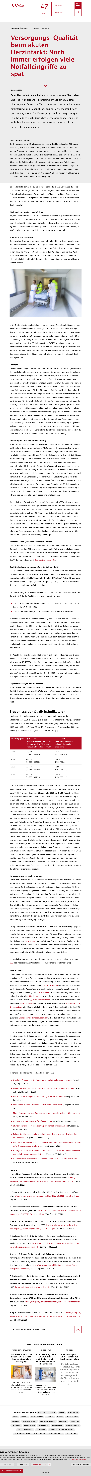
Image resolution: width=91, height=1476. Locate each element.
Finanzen (15, 1421)
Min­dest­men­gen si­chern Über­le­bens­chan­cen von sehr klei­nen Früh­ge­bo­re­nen (46, 1113)
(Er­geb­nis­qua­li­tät (26, 1003)
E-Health (50, 1417)
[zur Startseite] (23, 5)
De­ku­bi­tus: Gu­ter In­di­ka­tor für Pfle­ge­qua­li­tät (32, 1121)
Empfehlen (27, 1329)
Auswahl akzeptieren (81, 1464)
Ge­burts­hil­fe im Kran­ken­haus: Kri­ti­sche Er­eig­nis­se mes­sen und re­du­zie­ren (45, 1159)
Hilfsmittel (16, 1425)
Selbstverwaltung (56, 1434)
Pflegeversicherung (25, 1429)
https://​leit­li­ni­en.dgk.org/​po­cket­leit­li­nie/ (33, 1287)
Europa (60, 1417)
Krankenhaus (57, 1425)
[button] (44, 9)
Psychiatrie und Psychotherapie (61, 1429)
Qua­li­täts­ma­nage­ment (40, 1000)
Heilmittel (75, 1421)
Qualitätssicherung (22, 1434)
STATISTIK (23, 1465)
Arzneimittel (73, 1412)
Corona (24, 1417)
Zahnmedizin (71, 1434)
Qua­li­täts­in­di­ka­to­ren (43, 560)
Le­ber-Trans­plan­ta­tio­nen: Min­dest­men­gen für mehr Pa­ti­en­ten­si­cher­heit (44, 1088)
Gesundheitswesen (29, 1421)
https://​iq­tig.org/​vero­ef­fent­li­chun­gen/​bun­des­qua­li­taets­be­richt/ (52, 1302)
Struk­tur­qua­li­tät (44, 992)
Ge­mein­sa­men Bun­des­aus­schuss (33, 1018)
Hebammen (63, 1421)
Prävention (41, 1429)
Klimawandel (43, 1425)
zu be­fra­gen (30, 941)
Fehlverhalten (72, 1417)
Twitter (17, 1329)
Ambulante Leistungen (46, 1412)
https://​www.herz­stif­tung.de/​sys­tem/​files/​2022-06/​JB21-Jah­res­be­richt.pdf (47, 1196)
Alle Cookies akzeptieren (11, 1471)
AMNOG (61, 1412)
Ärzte (15, 1417)
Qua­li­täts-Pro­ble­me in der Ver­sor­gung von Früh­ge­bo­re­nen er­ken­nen (42, 1080)
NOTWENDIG (8, 1465)
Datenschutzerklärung (78, 1460)
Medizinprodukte (72, 1425)
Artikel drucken (40, 1329)
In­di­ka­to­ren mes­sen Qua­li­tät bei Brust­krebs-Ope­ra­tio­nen (37, 1105)
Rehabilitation (39, 1434)
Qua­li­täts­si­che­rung (49, 985)
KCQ (11, 963)
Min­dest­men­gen (36, 996)
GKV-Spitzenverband (47, 1421)
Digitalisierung (37, 1417)
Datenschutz (45, 1472)
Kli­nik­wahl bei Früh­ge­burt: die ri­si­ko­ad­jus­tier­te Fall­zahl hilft (39, 1096)
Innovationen (29, 1425)
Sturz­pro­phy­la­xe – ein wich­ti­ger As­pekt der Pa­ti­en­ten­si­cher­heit (40, 1126)
